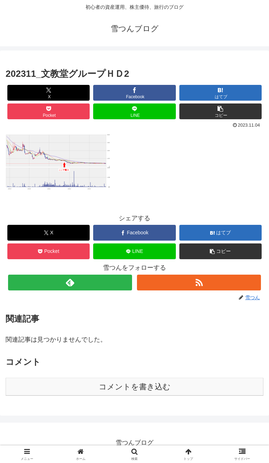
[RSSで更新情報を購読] (199, 282)
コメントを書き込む (135, 386)
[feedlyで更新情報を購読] (70, 282)
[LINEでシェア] (134, 111)
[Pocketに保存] (48, 111)
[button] (220, 111)
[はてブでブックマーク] (220, 93)
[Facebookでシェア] (134, 93)
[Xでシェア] (48, 93)
